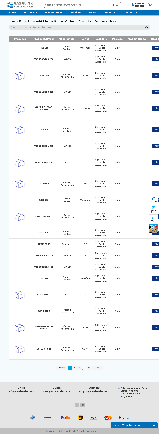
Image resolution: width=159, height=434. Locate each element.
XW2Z (85, 183)
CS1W (85, 349)
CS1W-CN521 (44, 349)
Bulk (117, 48)
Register (138, 7)
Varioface (85, 48)
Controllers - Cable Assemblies (97, 21)
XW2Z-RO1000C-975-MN (44, 108)
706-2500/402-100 (43, 255)
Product (30, 14)
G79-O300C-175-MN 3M (44, 327)
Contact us (130, 14)
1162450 (43, 278)
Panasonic (67, 244)
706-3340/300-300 (43, 92)
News (92, 14)
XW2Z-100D (43, 183)
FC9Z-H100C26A (44, 162)
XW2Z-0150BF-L (44, 216)
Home (12, 14)
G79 (85, 75)
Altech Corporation (67, 311)
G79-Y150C (44, 75)
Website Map (106, 431)
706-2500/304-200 (43, 146)
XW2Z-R (85, 108)
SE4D (85, 294)
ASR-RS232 (44, 311)
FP (85, 244)
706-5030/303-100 (43, 267)
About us (109, 14)
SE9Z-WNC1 (43, 294)
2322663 (43, 200)
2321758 (43, 232)
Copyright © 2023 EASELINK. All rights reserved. (71, 431)
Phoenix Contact (67, 47)
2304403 (43, 129)
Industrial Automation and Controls (54, 21)
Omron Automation (67, 75)
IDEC (67, 162)
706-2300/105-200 (43, 59)
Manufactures (53, 14)
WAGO (67, 59)
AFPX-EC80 (44, 244)
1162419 (43, 48)
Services (76, 14)
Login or (138, 5)
